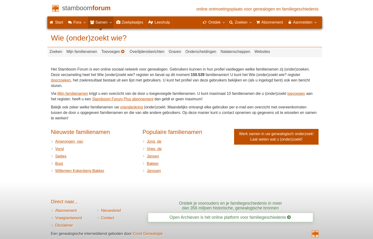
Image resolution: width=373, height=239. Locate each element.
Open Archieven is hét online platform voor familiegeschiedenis (230, 217)
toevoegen (296, 94)
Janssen (154, 171)
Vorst (59, 149)
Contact (107, 218)
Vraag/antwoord (68, 218)
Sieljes (60, 156)
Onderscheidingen (200, 52)
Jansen (153, 156)
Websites (262, 52)
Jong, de (154, 141)
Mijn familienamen (81, 52)
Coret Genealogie (147, 234)
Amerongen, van (69, 141)
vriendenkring (131, 107)
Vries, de (154, 149)
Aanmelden (302, 22)
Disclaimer (64, 225)
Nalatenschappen (235, 52)
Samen (100, 22)
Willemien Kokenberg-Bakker (79, 171)
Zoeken (55, 52)
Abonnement (66, 210)
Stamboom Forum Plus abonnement (122, 99)
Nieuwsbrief (111, 210)
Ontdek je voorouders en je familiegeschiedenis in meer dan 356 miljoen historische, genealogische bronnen (230, 205)
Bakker (153, 164)
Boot (59, 164)
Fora (76, 22)
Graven (175, 52)
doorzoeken (61, 80)
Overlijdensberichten (147, 52)
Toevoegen (113, 52)
